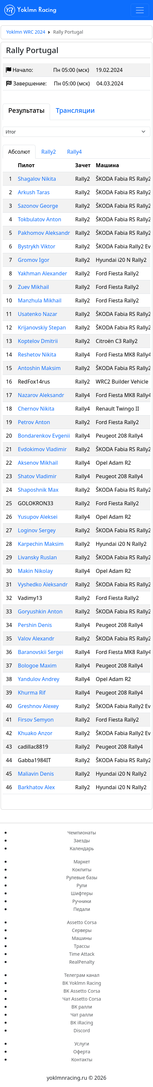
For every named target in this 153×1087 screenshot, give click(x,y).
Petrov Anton (34, 422)
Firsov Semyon (36, 719)
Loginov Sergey (37, 530)
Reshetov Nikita (37, 354)
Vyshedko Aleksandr (42, 584)
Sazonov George (38, 205)
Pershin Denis (35, 625)
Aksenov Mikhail (38, 462)
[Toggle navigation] (140, 10)
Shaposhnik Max (38, 489)
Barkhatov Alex (36, 787)
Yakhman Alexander (42, 273)
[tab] (26, 112)
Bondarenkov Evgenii (44, 435)
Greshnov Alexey (38, 706)
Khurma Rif (31, 692)
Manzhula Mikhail (39, 300)
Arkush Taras (34, 192)
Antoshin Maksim (39, 368)
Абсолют (19, 151)
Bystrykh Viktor (36, 246)
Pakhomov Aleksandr (44, 232)
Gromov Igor (33, 260)
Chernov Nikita (36, 408)
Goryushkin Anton (40, 611)
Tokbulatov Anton (39, 219)
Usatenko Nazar (37, 314)
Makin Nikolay (35, 571)
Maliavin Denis (36, 773)
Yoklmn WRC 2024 (25, 32)
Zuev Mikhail (33, 287)
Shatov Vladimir (37, 476)
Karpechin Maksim (41, 543)
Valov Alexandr (36, 638)
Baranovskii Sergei (40, 652)
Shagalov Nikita (37, 178)
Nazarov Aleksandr (41, 395)
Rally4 (74, 151)
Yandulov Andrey (38, 679)
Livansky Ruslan (37, 557)
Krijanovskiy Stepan (42, 327)
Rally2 (48, 151)
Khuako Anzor (35, 733)
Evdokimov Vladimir (42, 449)
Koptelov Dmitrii (38, 341)
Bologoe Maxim (37, 665)
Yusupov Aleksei (37, 516)
